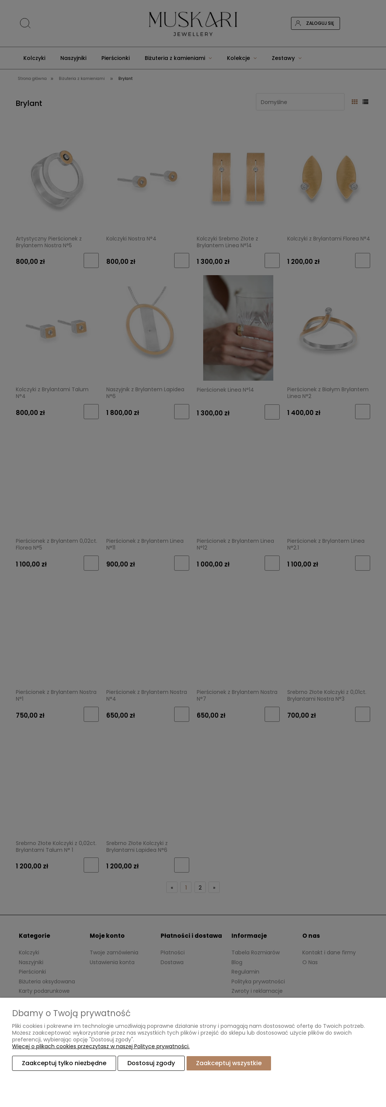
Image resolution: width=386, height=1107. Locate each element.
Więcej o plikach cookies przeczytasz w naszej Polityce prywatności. (101, 1046)
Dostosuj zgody (151, 1063)
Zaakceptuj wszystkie (229, 1063)
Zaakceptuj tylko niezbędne (64, 1063)
